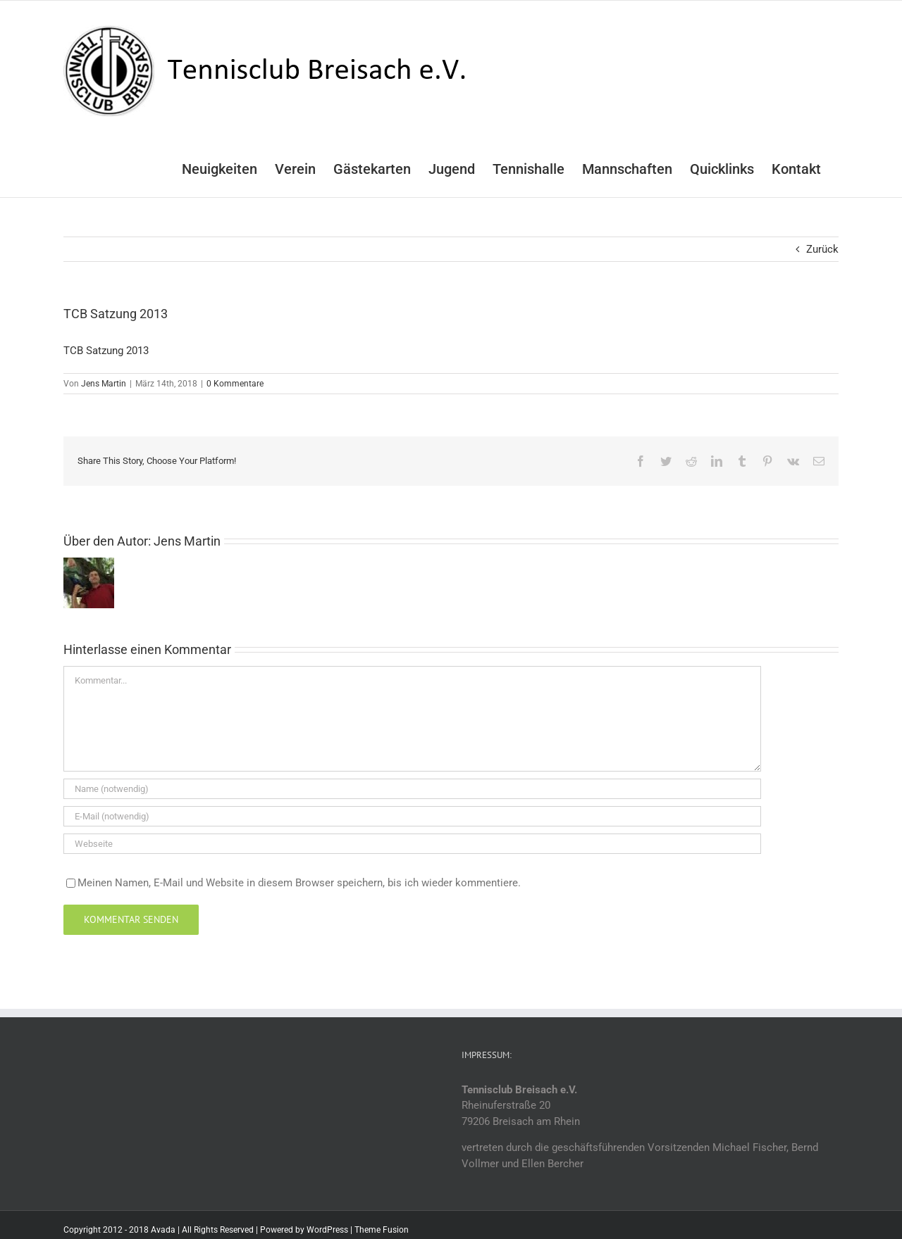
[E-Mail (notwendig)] (412, 816)
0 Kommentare (235, 384)
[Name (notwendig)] (412, 789)
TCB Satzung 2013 (106, 350)
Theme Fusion (381, 1230)
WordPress (327, 1230)
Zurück (822, 249)
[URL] (412, 844)
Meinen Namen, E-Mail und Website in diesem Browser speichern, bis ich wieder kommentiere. (299, 882)
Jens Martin (103, 384)
